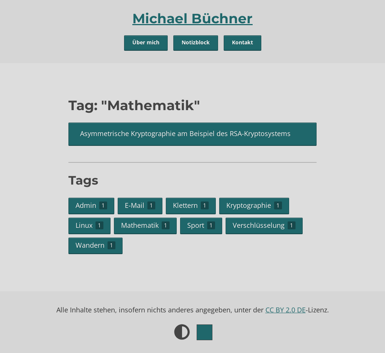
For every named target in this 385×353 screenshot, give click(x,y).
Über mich (145, 42)
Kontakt (242, 42)
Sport (201, 225)
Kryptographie (254, 205)
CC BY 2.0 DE (285, 309)
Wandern (95, 245)
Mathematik (145, 225)
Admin (91, 205)
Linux (89, 225)
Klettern (191, 205)
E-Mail (140, 205)
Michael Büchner (192, 18)
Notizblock (196, 42)
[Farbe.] (204, 332)
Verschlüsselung (264, 225)
